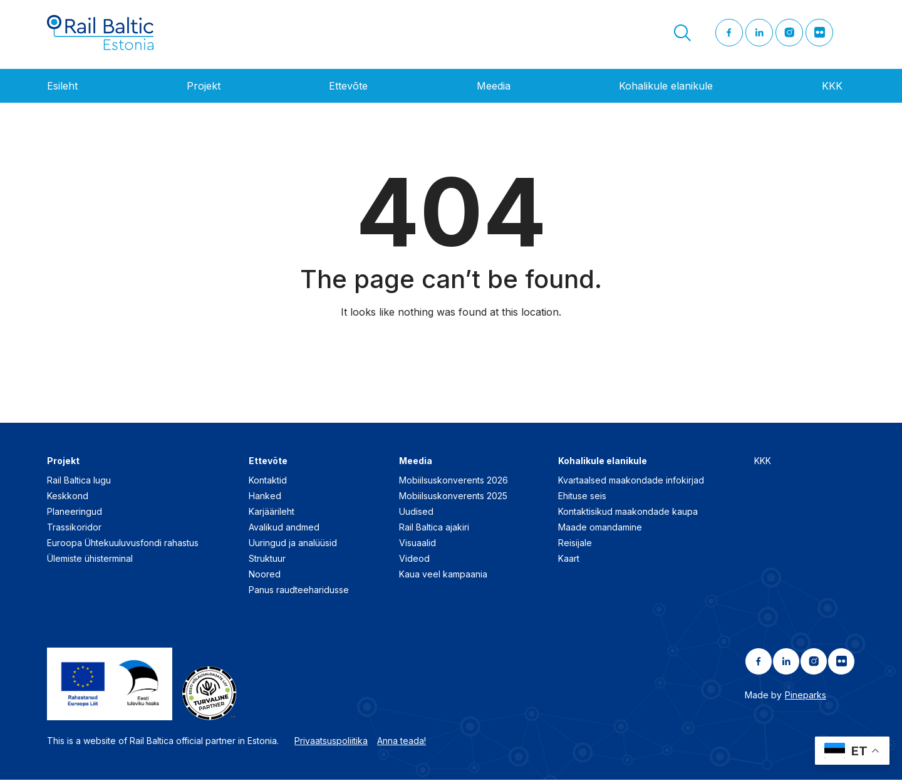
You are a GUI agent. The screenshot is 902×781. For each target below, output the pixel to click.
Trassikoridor (74, 527)
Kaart (568, 559)
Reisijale (575, 543)
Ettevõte (348, 87)
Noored (265, 574)
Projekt (203, 87)
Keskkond (67, 496)
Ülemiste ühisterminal (90, 559)
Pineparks (805, 695)
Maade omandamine (600, 527)
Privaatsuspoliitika (331, 742)
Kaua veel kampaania (443, 574)
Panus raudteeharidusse (299, 590)
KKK (832, 87)
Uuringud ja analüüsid (293, 543)
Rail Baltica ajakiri (434, 527)
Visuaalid (417, 543)
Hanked (265, 496)
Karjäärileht (271, 512)
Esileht (62, 87)
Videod (414, 559)
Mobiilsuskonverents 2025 (453, 496)
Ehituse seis (582, 496)
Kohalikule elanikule (666, 87)
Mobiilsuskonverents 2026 (453, 480)
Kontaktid (268, 480)
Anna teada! (401, 742)
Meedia (494, 87)
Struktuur (267, 559)
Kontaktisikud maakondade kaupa (628, 512)
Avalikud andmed (284, 527)
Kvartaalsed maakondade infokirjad (631, 480)
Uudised (416, 512)
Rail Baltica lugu (79, 480)
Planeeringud (74, 512)
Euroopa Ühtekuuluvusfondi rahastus (123, 543)
